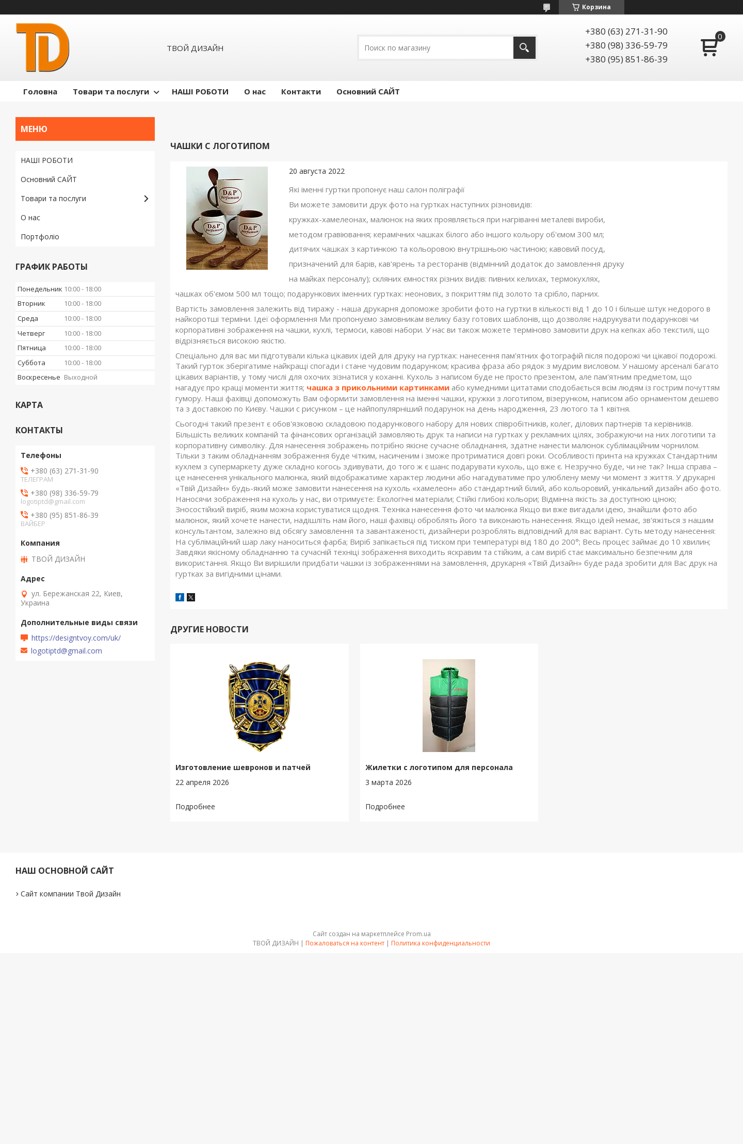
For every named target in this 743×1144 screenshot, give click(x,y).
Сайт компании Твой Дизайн (71, 893)
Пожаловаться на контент (344, 943)
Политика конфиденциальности (440, 943)
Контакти (301, 91)
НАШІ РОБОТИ (200, 91)
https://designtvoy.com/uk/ (76, 638)
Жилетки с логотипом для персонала (439, 767)
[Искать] (524, 48)
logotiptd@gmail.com (66, 651)
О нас (255, 91)
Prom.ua (418, 933)
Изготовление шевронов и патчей (243, 767)
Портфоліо (40, 236)
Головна (40, 91)
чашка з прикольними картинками (377, 387)
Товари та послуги (111, 91)
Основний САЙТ (368, 91)
